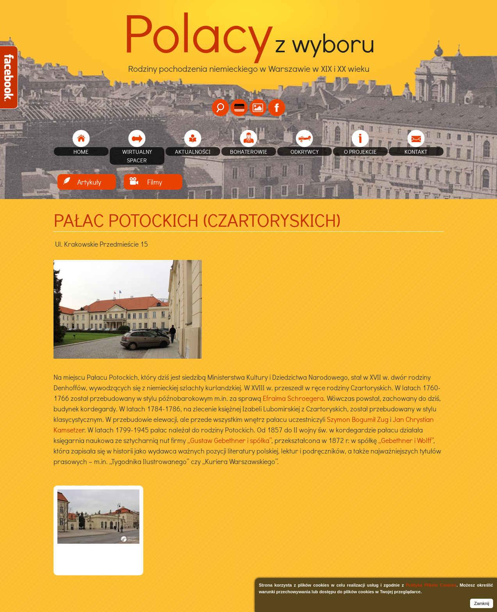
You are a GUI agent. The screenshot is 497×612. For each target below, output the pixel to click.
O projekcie (360, 151)
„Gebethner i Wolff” (406, 440)
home (81, 151)
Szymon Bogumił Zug (357, 419)
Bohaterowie (248, 151)
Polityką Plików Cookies (431, 585)
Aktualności (192, 151)
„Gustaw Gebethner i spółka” (229, 440)
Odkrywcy (304, 151)
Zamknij (481, 603)
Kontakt (416, 151)
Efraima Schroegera (293, 398)
